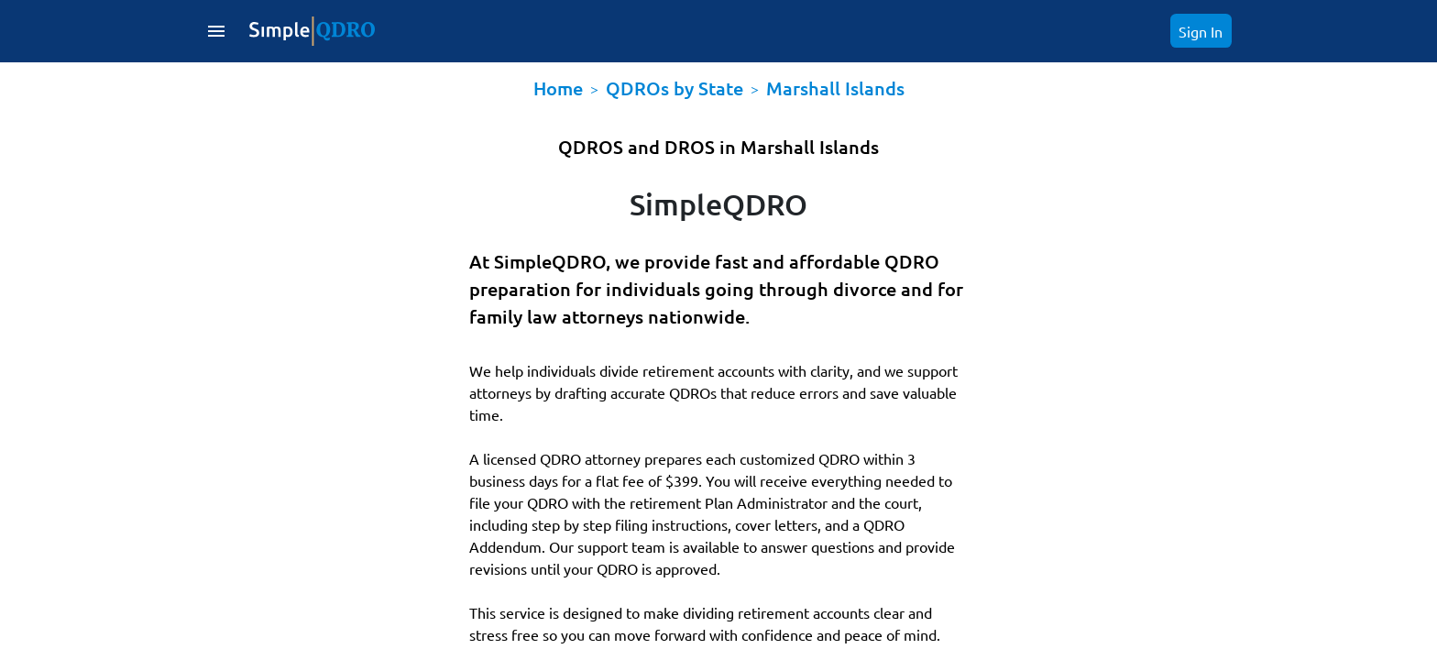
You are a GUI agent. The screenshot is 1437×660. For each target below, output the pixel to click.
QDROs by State (674, 88)
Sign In (1201, 31)
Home (558, 88)
